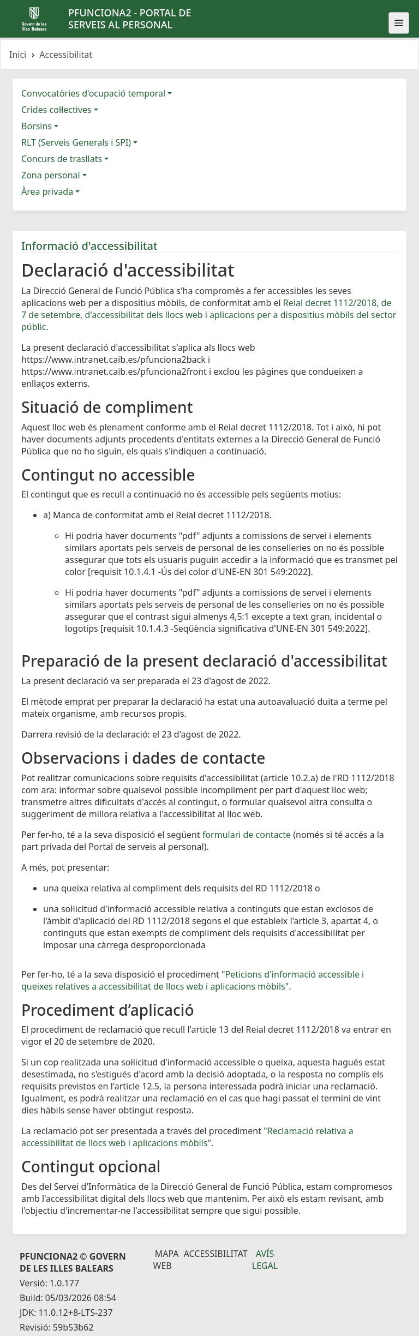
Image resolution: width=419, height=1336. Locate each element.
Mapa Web (166, 1260)
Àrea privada (47, 191)
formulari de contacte (246, 835)
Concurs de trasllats (61, 159)
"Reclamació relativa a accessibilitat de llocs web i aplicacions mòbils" (187, 1137)
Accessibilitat (216, 1254)
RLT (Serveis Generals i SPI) (76, 142)
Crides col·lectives (56, 110)
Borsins (36, 126)
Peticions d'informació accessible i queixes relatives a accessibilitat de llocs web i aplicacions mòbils (192, 980)
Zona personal (50, 175)
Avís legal (265, 1260)
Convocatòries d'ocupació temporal (93, 93)
